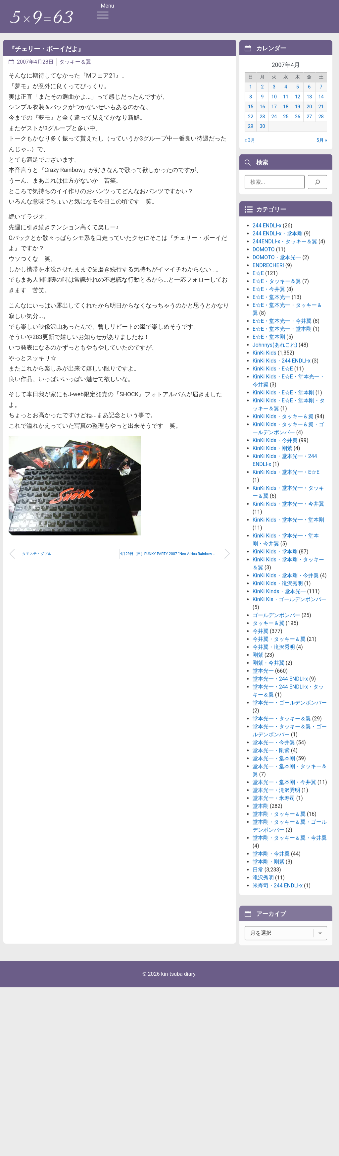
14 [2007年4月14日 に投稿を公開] (321, 105)
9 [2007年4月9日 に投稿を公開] (262, 105)
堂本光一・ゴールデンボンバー (290, 758)
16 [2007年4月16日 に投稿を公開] (262, 115)
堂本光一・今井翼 (274, 798)
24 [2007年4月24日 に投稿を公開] (274, 125)
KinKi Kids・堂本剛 (275, 607)
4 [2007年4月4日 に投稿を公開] (285, 95)
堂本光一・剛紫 (271, 805)
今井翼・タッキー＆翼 (279, 694)
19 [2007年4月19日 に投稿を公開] (297, 115)
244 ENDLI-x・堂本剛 (278, 289)
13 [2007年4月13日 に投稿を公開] (309, 105)
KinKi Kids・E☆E (273, 424)
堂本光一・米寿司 (274, 853)
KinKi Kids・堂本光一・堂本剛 (288, 575)
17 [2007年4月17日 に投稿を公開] (274, 115)
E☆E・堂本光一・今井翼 (282, 376)
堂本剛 (260, 861)
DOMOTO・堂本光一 (277, 312)
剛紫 (258, 710)
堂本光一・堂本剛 (274, 813)
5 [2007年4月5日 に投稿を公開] (297, 95)
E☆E (258, 328)
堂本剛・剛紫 (268, 917)
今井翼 (260, 686)
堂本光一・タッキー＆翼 (282, 774)
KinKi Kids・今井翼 (275, 495)
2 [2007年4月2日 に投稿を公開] (262, 95)
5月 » (321, 149)
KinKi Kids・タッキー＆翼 (283, 471)
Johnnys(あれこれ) (275, 400)
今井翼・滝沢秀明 (274, 702)
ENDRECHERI (268, 320)
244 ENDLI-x (267, 281)
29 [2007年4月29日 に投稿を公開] (250, 135)
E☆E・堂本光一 (271, 352)
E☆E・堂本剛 (269, 392)
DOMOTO (264, 305)
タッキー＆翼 (75, 62)
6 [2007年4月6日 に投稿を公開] (309, 95)
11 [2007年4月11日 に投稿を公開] (285, 105)
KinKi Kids (264, 408)
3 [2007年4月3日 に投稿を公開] (274, 95)
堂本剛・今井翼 (271, 909)
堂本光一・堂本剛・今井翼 (284, 837)
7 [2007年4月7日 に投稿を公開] (321, 95)
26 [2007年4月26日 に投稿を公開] (297, 125)
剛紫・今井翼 (268, 718)
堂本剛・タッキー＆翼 (279, 869)
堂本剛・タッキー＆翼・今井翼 (290, 893)
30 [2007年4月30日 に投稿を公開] (262, 135)
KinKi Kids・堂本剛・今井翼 (286, 631)
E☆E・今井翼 (269, 344)
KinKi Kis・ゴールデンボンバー (289, 654)
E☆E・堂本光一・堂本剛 (282, 384)
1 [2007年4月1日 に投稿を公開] (250, 95)
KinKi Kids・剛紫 (272, 503)
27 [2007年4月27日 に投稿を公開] (309, 125)
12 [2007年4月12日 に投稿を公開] (297, 105)
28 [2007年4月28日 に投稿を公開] (321, 125)
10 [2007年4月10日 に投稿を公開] (274, 105)
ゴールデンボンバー (276, 670)
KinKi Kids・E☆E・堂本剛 (283, 448)
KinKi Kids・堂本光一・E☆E (286, 527)
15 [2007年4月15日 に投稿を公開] (250, 115)
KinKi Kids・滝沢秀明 (278, 638)
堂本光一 (263, 726)
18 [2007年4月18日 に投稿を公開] (285, 115)
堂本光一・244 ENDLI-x (280, 734)
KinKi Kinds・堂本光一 (279, 646)
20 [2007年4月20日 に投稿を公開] (309, 115)
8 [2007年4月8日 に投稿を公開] (250, 105)
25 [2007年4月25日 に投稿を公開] (285, 125)
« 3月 (250, 149)
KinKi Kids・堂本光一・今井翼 (288, 559)
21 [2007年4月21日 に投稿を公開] (321, 115)
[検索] (317, 185)
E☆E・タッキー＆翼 (277, 336)
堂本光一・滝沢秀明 (276, 845)
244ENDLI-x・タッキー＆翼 (285, 297)
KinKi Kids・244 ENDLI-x (282, 416)
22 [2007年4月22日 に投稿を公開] (250, 125)
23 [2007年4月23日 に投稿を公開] (262, 125)
